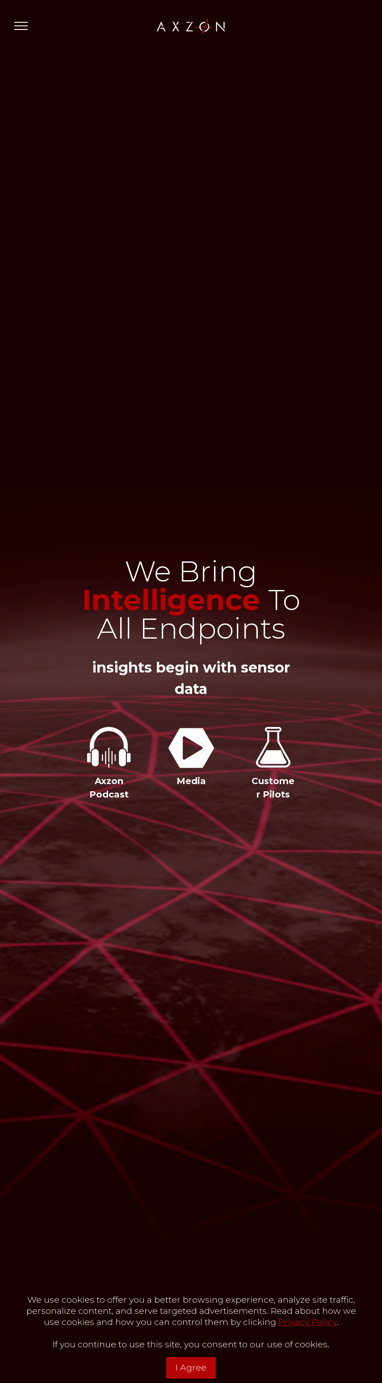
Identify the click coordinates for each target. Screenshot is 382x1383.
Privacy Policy (307, 1344)
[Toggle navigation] (21, 25)
